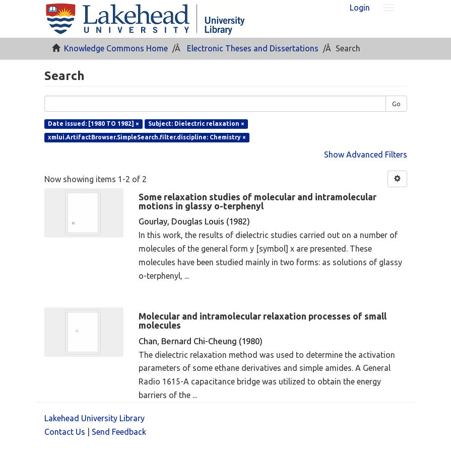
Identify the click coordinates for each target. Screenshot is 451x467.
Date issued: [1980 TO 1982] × (93, 123)
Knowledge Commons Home (116, 48)
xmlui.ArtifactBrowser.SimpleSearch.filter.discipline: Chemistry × (147, 137)
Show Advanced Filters (365, 154)
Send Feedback (119, 431)
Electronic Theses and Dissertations (252, 48)
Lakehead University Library (94, 418)
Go (396, 103)
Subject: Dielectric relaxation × (196, 123)
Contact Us (64, 431)
